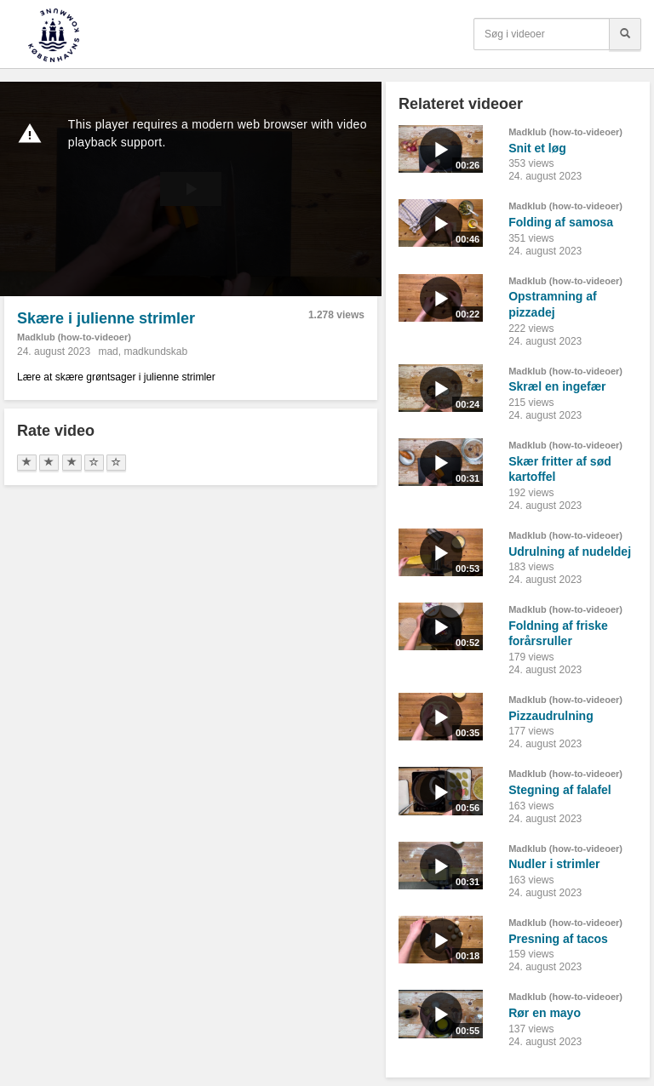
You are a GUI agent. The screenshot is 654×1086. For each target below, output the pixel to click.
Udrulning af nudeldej (569, 551)
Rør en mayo (544, 1013)
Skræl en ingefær (556, 386)
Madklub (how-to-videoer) (74, 337)
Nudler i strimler (554, 864)
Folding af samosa (560, 222)
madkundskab (155, 351)
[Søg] (625, 34)
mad (108, 351)
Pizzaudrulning (551, 716)
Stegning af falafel (559, 790)
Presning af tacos (558, 939)
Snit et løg (537, 148)
